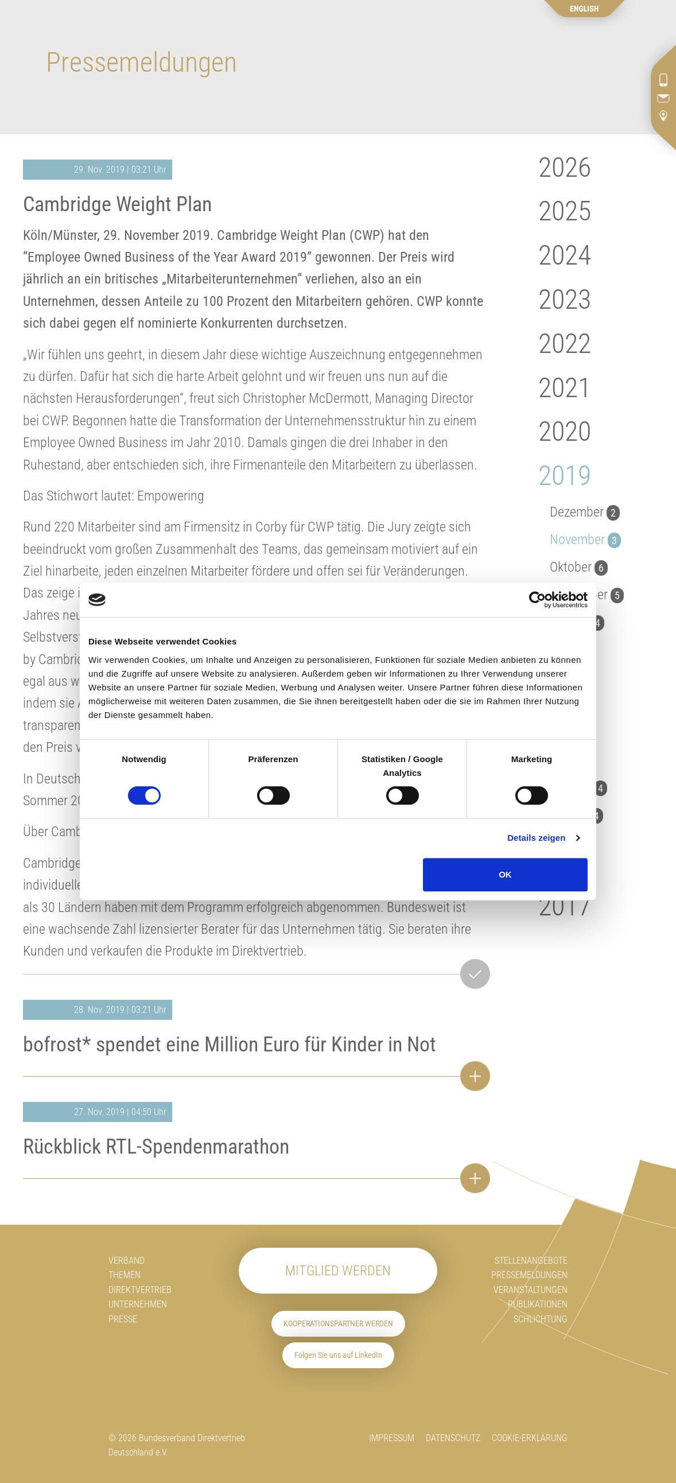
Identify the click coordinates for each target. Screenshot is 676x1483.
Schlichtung (541, 1319)
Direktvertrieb (140, 1289)
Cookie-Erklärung (530, 1437)
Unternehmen (137, 1304)
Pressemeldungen (529, 1275)
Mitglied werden (338, 1271)
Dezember (585, 512)
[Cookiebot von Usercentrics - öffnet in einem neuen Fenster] (537, 599)
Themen (124, 1275)
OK (505, 874)
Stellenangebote (531, 1260)
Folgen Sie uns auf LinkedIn (338, 1355)
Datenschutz (453, 1437)
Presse (122, 1319)
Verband (126, 1260)
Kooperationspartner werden (338, 1324)
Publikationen (538, 1304)
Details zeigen (536, 838)
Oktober (579, 567)
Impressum (391, 1437)
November (585, 539)
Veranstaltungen (531, 1289)
